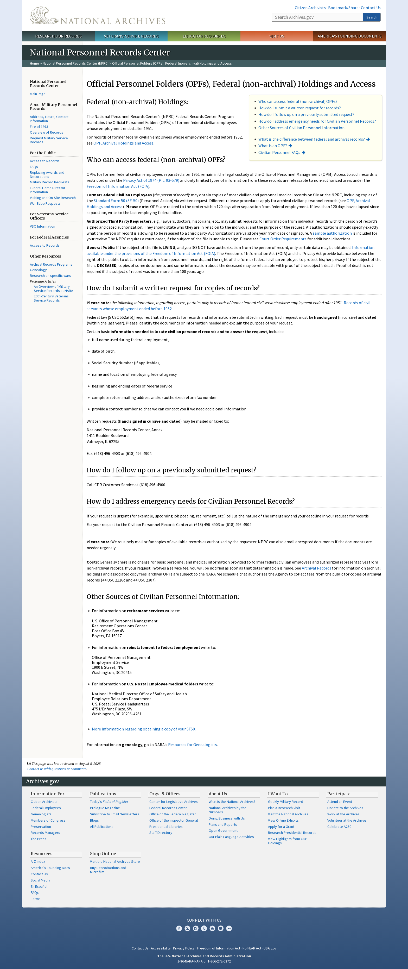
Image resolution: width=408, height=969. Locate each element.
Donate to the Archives (345, 807)
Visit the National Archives (288, 814)
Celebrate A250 (339, 826)
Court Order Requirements (283, 238)
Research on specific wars (50, 275)
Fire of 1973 (39, 126)
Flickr (229, 928)
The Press (38, 838)
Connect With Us (204, 920)
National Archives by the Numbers (227, 809)
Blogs (94, 820)
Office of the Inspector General (173, 820)
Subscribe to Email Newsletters (114, 814)
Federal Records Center (168, 807)
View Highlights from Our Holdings (287, 840)
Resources (42, 853)
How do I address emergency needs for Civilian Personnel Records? (317, 121)
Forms (36, 898)
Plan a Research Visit (284, 807)
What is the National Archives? (232, 801)
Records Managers (45, 832)
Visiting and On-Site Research (53, 197)
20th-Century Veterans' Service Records (51, 298)
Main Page (38, 93)
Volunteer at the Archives (347, 820)
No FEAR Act (252, 948)
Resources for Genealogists (192, 744)
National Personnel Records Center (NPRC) (76, 63)
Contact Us (371, 7)
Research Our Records (58, 36)
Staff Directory (160, 832)
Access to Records (45, 161)
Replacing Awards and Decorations (47, 174)
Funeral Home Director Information (47, 189)
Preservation (41, 826)
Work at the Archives (343, 814)
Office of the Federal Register (172, 814)
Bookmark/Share (343, 7)
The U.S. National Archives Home (97, 15)
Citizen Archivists (310, 7)
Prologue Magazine (105, 807)
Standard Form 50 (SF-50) (116, 200)
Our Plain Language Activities (231, 836)
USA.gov (270, 948)
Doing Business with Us (227, 818)
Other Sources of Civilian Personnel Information (301, 127)
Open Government (223, 830)
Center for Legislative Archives (173, 801)
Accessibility (161, 948)
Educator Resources (204, 36)
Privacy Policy (184, 948)
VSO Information (42, 226)
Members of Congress (48, 820)
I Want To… (279, 793)
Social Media (40, 880)
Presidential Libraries (166, 826)
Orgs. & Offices (165, 793)
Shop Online (103, 853)
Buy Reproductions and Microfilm (108, 869)
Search (371, 17)
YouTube (212, 928)
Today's (109, 801)
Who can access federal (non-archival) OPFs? (297, 101)
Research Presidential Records (292, 832)
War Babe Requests (45, 203)
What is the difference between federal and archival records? (311, 139)
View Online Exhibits (283, 820)
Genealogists (41, 814)
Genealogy (38, 269)
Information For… (49, 793)
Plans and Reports (223, 824)
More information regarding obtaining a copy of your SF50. (144, 729)
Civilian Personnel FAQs (279, 152)
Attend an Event (339, 801)
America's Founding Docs (50, 867)
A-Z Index (38, 861)
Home (34, 63)
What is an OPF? (272, 145)
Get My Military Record (285, 801)
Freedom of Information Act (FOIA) (118, 186)
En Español (39, 886)
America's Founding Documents (349, 36)
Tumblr (204, 928)
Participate (338, 793)
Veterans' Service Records (131, 36)
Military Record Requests (49, 182)
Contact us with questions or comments (56, 768)
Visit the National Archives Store (115, 861)
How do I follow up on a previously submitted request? (306, 114)
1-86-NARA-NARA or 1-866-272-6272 (204, 961)
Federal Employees (46, 807)
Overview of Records (46, 132)
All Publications (101, 826)
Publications (103, 793)
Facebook (179, 928)
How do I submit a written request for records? (299, 107)
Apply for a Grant (281, 826)
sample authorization (332, 233)
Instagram (196, 928)
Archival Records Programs (51, 264)
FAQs (34, 166)
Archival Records (316, 568)
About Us (218, 793)
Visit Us (276, 36)
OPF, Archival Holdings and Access (123, 143)
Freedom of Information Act (218, 948)
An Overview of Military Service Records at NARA (53, 288)
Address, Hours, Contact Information (49, 118)
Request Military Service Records (49, 140)
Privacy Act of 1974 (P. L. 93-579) (151, 180)
